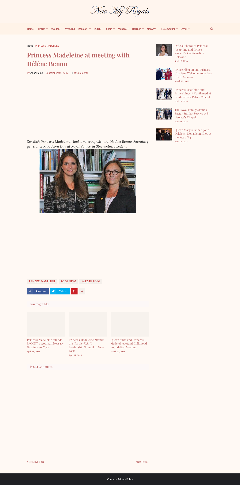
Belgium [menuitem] (136, 28)
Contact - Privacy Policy (120, 479)
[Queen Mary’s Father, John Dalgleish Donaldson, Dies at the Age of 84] (164, 134)
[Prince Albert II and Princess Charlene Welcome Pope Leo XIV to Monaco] (164, 74)
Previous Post (36, 461)
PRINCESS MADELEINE (47, 45)
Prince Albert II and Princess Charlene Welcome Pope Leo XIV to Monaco (193, 73)
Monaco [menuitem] (122, 28)
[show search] (209, 29)
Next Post (141, 461)
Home (30, 45)
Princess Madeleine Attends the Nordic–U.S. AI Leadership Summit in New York (86, 345)
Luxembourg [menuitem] (168, 28)
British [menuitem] (41, 28)
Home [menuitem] (30, 28)
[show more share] (82, 291)
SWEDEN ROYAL (90, 281)
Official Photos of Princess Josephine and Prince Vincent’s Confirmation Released (191, 51)
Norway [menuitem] (151, 28)
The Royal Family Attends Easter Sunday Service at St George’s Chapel (192, 113)
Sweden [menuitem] (55, 28)
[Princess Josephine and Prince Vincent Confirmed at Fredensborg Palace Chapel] (164, 94)
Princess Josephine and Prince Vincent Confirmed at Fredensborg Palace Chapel (193, 93)
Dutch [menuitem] (97, 28)
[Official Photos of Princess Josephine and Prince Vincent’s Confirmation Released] (164, 50)
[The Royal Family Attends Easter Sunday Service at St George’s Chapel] (164, 114)
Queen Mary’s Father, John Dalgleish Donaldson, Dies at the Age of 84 (193, 133)
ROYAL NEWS (68, 281)
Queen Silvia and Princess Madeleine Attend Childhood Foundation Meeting (129, 343)
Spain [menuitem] (109, 28)
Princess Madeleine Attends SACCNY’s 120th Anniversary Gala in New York (45, 343)
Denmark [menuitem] (83, 28)
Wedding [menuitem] (70, 28)
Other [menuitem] (184, 28)
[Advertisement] (88, 107)
